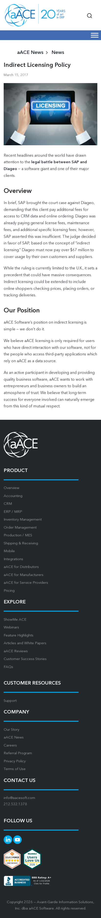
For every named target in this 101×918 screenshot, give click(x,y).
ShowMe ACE (15, 620)
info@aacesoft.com (19, 798)
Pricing (9, 591)
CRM (8, 504)
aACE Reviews (16, 651)
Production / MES (18, 535)
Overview (11, 488)
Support (10, 701)
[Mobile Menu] (95, 35)
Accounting (13, 496)
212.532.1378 (15, 804)
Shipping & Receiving (21, 543)
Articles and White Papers (25, 643)
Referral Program (18, 753)
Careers (10, 745)
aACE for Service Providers (26, 583)
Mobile (9, 551)
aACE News (14, 737)
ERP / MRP (13, 512)
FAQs (8, 667)
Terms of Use (15, 769)
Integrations (13, 559)
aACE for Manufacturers (23, 575)
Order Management (20, 528)
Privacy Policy (15, 761)
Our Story (11, 730)
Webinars (11, 627)
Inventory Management (23, 520)
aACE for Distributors (21, 567)
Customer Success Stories (25, 659)
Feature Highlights (18, 635)
